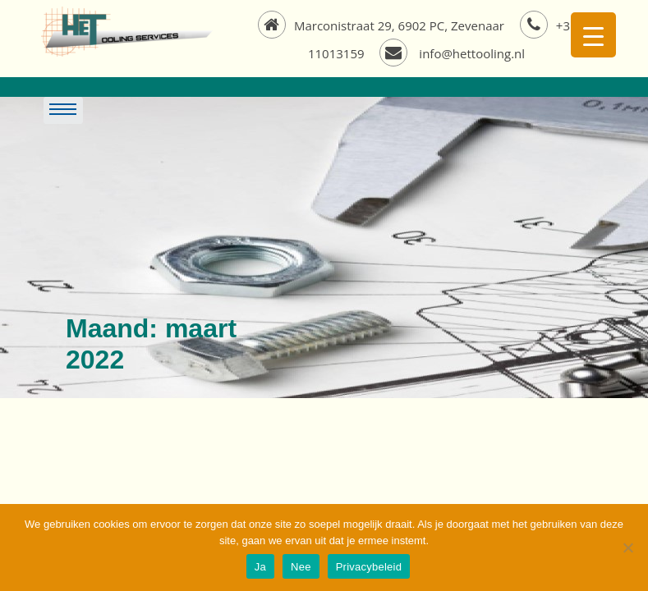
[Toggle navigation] (275, 110)
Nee (301, 567)
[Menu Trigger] (593, 34)
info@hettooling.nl (452, 53)
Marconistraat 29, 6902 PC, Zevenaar (383, 25)
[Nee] (627, 547)
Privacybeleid (369, 567)
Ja (260, 567)
